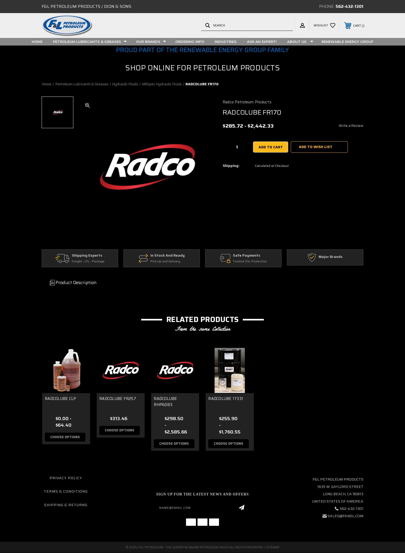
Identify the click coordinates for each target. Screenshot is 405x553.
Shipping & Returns (65, 505)
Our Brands (151, 41)
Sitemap (273, 547)
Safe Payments (246, 255)
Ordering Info (189, 42)
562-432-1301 (349, 6)
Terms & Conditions (66, 491)
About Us (300, 41)
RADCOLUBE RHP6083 (165, 402)
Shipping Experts (87, 255)
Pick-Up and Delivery (165, 261)
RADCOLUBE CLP (60, 399)
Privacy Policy (66, 478)
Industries (226, 42)
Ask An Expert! (262, 42)
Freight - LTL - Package (88, 261)
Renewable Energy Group (347, 42)
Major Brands (330, 256)
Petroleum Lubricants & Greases (90, 41)
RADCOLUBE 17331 (225, 399)
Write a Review (351, 125)
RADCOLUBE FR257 (117, 399)
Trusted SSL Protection (250, 261)
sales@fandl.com (345, 516)
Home (37, 42)
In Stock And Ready (167, 255)
